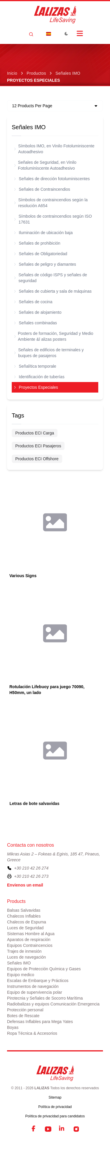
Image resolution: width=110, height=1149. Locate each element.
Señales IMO (67, 73)
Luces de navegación (26, 957)
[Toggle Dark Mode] (66, 33)
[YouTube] (48, 1129)
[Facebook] (34, 1129)
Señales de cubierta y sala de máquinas (53, 291)
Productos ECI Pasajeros (38, 446)
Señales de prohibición (37, 243)
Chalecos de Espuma (26, 922)
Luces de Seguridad (25, 927)
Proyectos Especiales (36, 387)
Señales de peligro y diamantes (45, 264)
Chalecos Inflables (23, 916)
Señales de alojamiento (38, 312)
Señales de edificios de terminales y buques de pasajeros (49, 352)
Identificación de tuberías (39, 376)
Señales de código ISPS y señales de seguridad (50, 277)
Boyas (12, 1027)
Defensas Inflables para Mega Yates (40, 1021)
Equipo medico (20, 974)
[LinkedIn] (62, 1129)
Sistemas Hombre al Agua (31, 933)
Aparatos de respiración (28, 939)
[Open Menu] (80, 33)
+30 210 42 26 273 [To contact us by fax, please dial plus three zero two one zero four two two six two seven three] (31, 876)
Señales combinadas (35, 323)
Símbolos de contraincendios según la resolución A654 (51, 202)
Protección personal (25, 1009)
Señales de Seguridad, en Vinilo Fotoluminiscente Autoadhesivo (45, 165)
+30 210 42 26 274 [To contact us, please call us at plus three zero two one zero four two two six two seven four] (31, 868)
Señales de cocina (33, 301)
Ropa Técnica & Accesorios (32, 1033)
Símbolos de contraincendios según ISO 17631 (53, 219)
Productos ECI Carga (34, 433)
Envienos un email (25, 885)
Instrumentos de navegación (33, 986)
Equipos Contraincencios (30, 945)
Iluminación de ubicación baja (43, 232)
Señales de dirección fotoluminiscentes (52, 178)
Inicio (12, 73)
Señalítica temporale (35, 366)
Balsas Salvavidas (23, 910)
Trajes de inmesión (24, 951)
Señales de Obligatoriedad (40, 253)
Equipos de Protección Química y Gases (44, 968)
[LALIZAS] (55, 15)
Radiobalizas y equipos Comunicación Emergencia (53, 1004)
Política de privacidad (55, 1107)
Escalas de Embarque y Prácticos (37, 980)
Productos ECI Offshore (37, 458)
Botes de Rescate (23, 1015)
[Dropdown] (48, 33)
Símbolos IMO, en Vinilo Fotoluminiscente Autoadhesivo (54, 149)
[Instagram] (76, 1129)
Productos (36, 73)
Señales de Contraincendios (42, 189)
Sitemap (54, 1097)
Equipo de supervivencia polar (34, 992)
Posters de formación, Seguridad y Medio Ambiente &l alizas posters (53, 336)
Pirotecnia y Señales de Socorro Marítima (45, 998)
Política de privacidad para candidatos (55, 1116)
